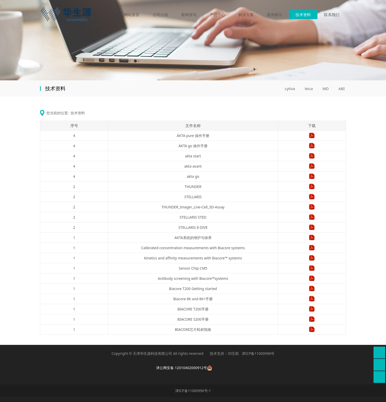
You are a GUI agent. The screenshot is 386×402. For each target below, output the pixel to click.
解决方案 (246, 14)
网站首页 (131, 14)
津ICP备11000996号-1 (193, 390)
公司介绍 (160, 14)
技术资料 (303, 14)
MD (326, 88)
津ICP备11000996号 (258, 353)
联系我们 (331, 14)
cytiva (290, 88)
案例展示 (274, 14)
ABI (342, 88)
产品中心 (217, 14)
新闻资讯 (189, 14)
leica (309, 88)
